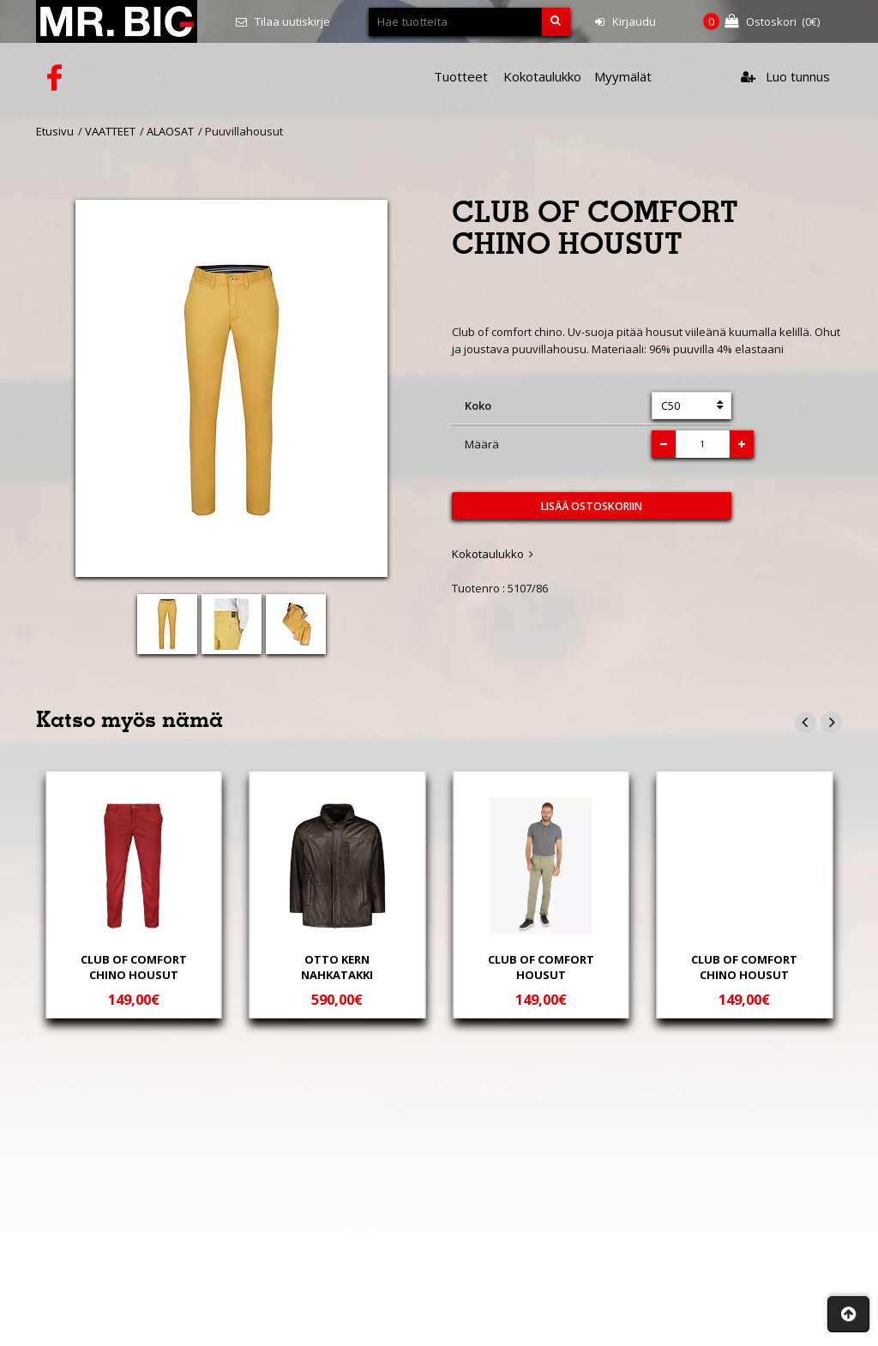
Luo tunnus (785, 76)
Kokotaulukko (542, 76)
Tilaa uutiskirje (283, 21)
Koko (478, 405)
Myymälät (623, 76)
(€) (761, 21)
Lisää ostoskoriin (591, 506)
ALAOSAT (170, 131)
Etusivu (55, 131)
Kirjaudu (625, 21)
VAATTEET (110, 131)
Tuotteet (461, 76)
